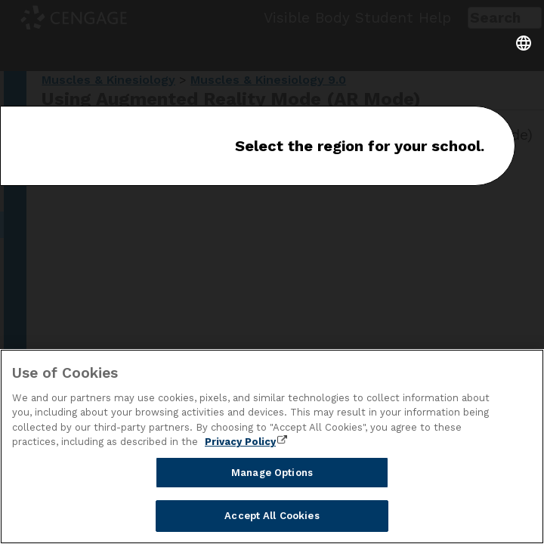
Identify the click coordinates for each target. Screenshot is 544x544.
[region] (272, 446)
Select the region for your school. (359, 146)
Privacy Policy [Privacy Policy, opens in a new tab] (240, 441)
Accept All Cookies (271, 515)
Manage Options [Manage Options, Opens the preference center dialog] (272, 472)
